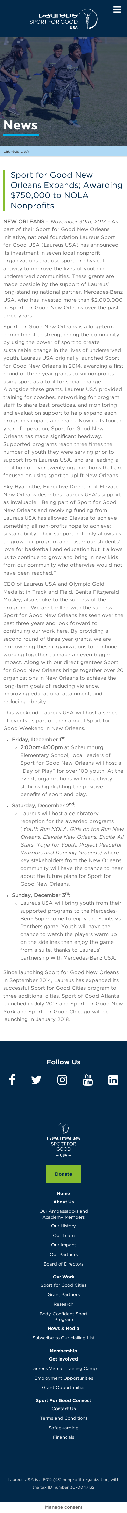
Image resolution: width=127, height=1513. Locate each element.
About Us (63, 1201)
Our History (63, 1226)
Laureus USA (64, 18)
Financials (63, 1437)
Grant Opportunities (63, 1388)
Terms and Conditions (63, 1418)
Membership (63, 1350)
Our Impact (63, 1245)
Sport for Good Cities (63, 1285)
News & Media (63, 1328)
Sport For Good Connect (63, 1400)
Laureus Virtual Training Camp (63, 1369)
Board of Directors (63, 1264)
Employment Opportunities (63, 1378)
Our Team (64, 1236)
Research (63, 1304)
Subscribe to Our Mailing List (63, 1338)
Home (63, 1193)
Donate (63, 1173)
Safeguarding (64, 1428)
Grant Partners (64, 1295)
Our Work (64, 1276)
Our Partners (64, 1255)
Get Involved (63, 1358)
